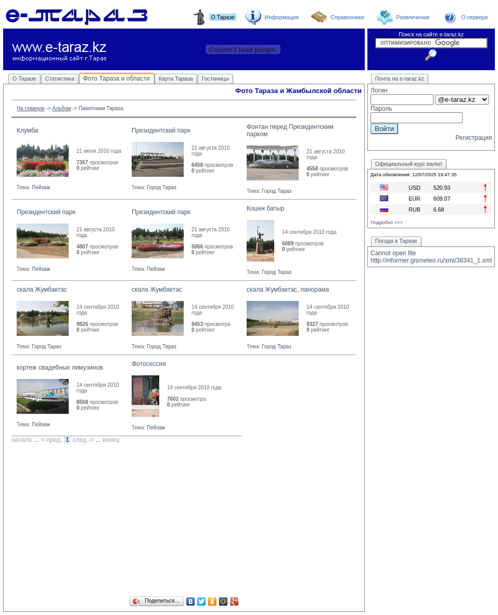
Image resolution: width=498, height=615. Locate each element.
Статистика (59, 78)
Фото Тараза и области (116, 78)
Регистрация (473, 137)
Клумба (27, 130)
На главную (31, 108)
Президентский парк (161, 130)
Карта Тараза (176, 78)
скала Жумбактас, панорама (288, 289)
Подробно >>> (387, 222)
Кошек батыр (265, 208)
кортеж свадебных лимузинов (60, 367)
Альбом (61, 108)
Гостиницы (215, 78)
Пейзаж (41, 187)
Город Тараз (161, 187)
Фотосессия (148, 364)
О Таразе (24, 78)
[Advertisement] (184, 521)
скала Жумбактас (42, 289)
